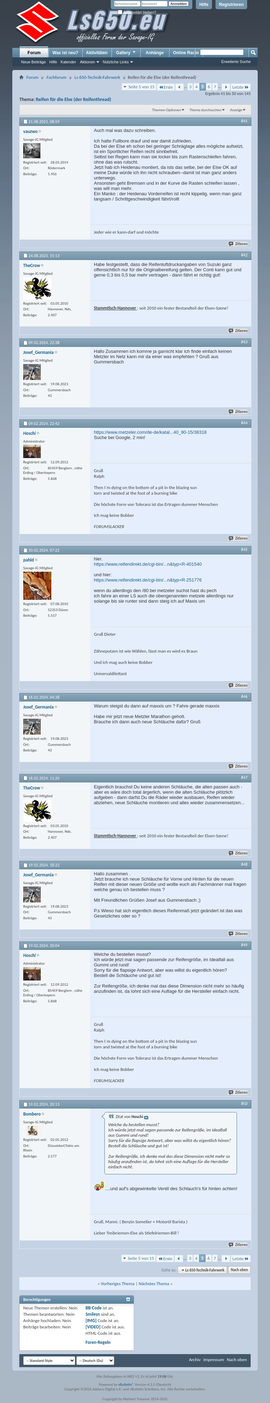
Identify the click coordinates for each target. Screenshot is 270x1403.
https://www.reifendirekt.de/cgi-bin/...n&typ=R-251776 (148, 580)
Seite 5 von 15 (141, 86)
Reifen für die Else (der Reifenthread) (73, 99)
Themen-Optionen (166, 110)
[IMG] (91, 1320)
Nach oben (239, 1270)
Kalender (68, 62)
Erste (166, 87)
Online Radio (186, 52)
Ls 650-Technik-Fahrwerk (97, 77)
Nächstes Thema (154, 1283)
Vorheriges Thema (118, 1283)
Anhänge (154, 52)
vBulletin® (126, 1384)
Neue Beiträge (33, 62)
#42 (244, 255)
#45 (244, 549)
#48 (244, 864)
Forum (33, 52)
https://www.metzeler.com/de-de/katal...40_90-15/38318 (150, 432)
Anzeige (236, 110)
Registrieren (231, 4)
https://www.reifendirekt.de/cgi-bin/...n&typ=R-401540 (148, 564)
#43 (244, 341)
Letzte (240, 87)
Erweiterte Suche (236, 61)
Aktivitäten (97, 52)
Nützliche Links (116, 62)
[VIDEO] (93, 1326)
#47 (244, 777)
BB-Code (93, 1307)
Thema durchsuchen (205, 110)
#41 (244, 121)
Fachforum (56, 77)
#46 (244, 696)
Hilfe (203, 4)
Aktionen (87, 62)
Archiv (194, 1359)
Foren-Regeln (97, 1342)
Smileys (92, 1314)
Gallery (126, 52)
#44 (244, 422)
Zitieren (238, 244)
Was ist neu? (65, 52)
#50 (244, 1103)
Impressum (213, 1359)
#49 (244, 944)
